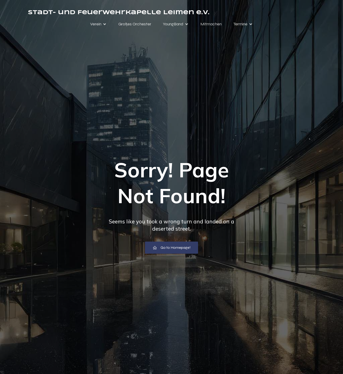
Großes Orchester (134, 24)
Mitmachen (211, 24)
